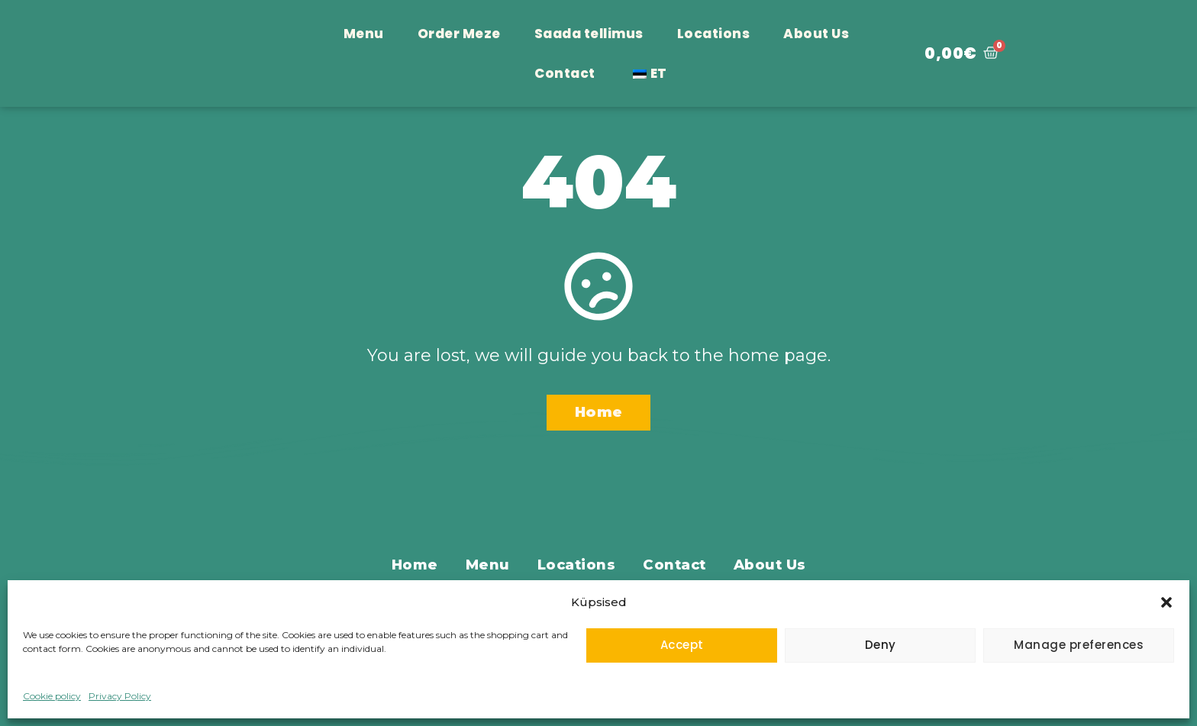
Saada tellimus (589, 33)
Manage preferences (1079, 645)
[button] (1166, 594)
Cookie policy (52, 696)
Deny (880, 645)
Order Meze (459, 33)
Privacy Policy (120, 696)
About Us (816, 33)
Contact (564, 73)
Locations (713, 33)
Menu (364, 33)
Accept (682, 645)
